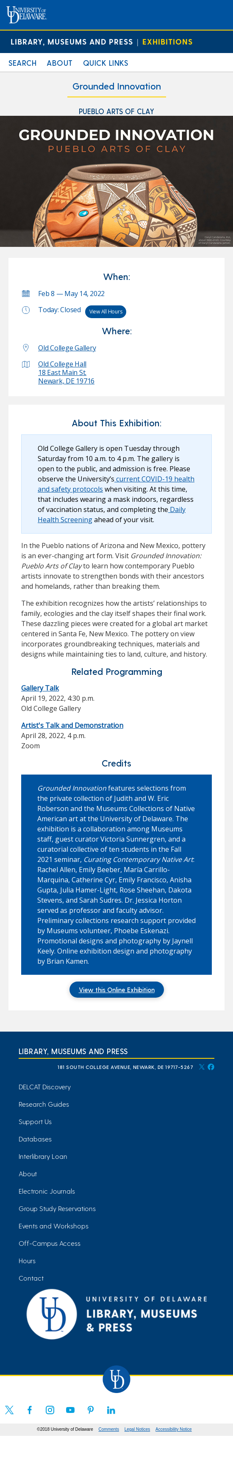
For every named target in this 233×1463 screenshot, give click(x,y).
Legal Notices (137, 1429)
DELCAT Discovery (45, 1087)
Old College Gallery (67, 347)
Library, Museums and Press (72, 41)
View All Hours (105, 311)
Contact (31, 1278)
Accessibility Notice (173, 1429)
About (60, 62)
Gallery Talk (40, 688)
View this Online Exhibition (117, 989)
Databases (35, 1139)
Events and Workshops (54, 1226)
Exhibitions (167, 41)
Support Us (35, 1121)
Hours (27, 1260)
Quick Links (105, 62)
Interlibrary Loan (43, 1156)
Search (22, 62)
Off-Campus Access (49, 1243)
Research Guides (44, 1104)
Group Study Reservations (57, 1208)
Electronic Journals (47, 1191)
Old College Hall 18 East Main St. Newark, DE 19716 (66, 372)
